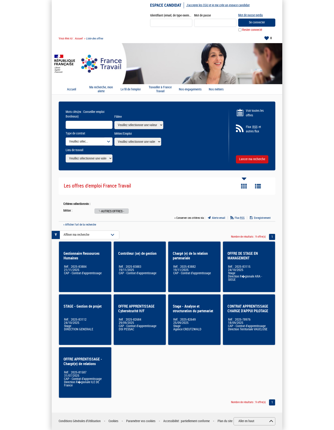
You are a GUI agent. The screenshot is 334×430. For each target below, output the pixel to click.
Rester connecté (252, 30)
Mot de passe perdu (250, 15)
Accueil (79, 38)
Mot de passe (202, 15)
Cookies (113, 421)
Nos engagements (190, 89)
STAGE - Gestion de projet (83, 306)
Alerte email (218, 218)
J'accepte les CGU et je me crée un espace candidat (218, 5)
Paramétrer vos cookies (140, 421)
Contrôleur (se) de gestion (137, 253)
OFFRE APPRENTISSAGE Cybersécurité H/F (136, 308)
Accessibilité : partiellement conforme (186, 421)
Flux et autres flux (253, 129)
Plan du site (225, 421)
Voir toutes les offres (255, 113)
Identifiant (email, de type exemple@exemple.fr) (171, 15)
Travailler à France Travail (160, 89)
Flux (239, 218)
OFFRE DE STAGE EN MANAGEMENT (243, 255)
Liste (257, 186)
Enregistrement (262, 218)
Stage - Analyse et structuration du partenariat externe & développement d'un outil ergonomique (193, 313)
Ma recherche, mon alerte (101, 89)
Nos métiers (216, 89)
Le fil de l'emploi (131, 89)
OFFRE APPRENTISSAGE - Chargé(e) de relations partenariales (83, 364)
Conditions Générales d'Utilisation (80, 421)
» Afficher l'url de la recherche (79, 224)
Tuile (244, 186)
